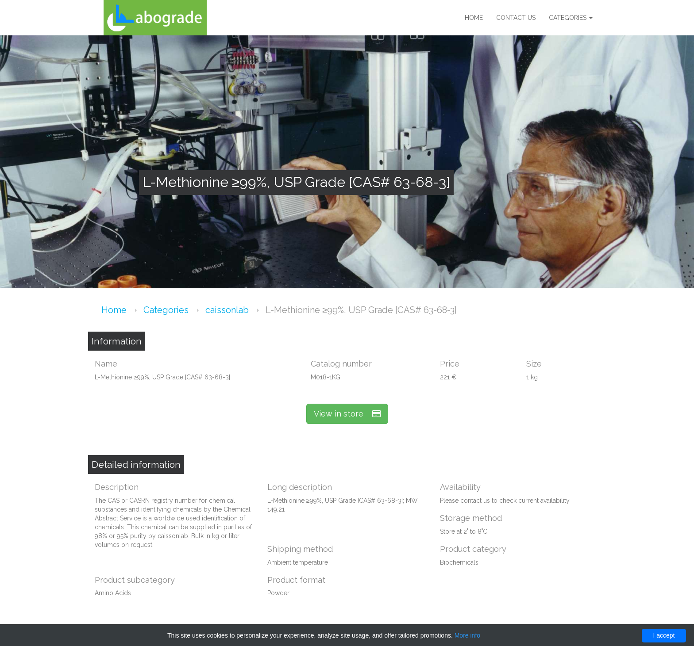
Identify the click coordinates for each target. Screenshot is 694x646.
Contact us (516, 17)
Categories (571, 17)
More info (467, 635)
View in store (347, 413)
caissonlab (228, 310)
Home (474, 17)
